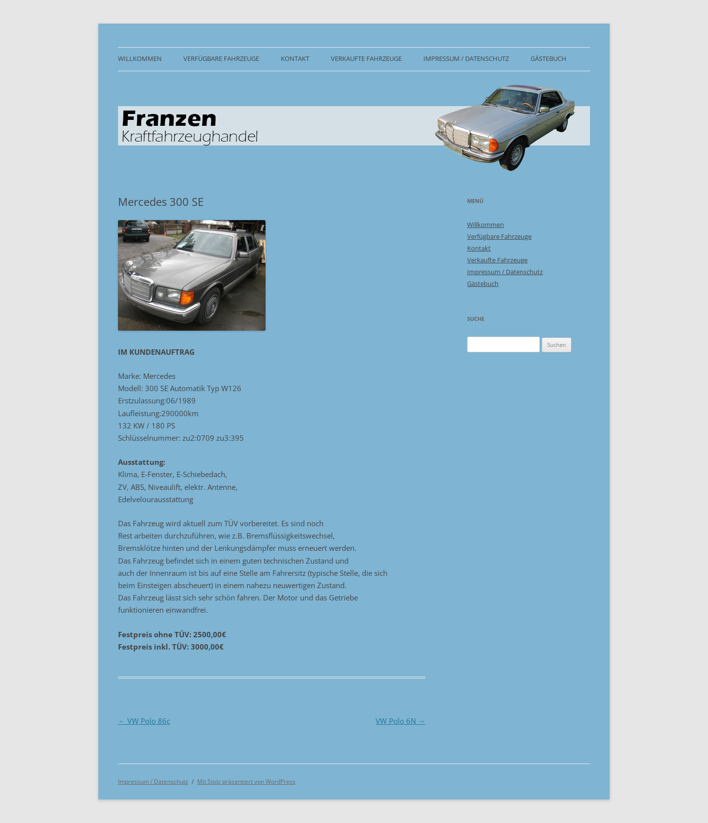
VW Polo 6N (400, 721)
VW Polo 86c (144, 721)
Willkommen (140, 59)
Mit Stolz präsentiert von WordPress (246, 781)
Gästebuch (548, 59)
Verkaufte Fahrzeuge (366, 59)
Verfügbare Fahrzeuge (221, 59)
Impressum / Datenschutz (466, 59)
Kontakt (295, 59)
